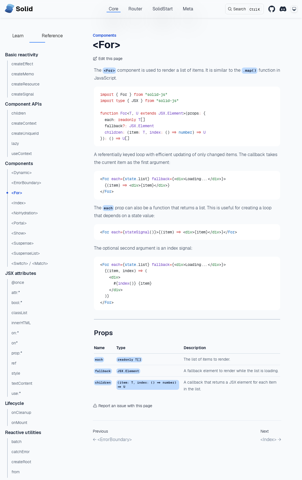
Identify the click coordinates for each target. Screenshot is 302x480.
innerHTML (21, 322)
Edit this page (108, 58)
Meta (188, 9)
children (18, 113)
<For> (16, 192)
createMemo (22, 73)
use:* (16, 393)
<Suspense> (22, 243)
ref (13, 363)
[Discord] (283, 9)
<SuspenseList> (25, 253)
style (15, 373)
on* (14, 342)
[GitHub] (271, 9)
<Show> (18, 233)
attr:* (15, 292)
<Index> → (270, 439)
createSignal (22, 94)
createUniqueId (25, 133)
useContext (21, 153)
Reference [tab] (52, 36)
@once (17, 282)
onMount (19, 422)
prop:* (16, 353)
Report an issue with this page (122, 405)
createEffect (22, 63)
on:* (15, 332)
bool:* (16, 302)
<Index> (18, 202)
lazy (15, 143)
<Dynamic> (21, 172)
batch (16, 441)
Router (135, 9)
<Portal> (19, 223)
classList (19, 312)
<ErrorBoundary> (26, 182)
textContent (21, 383)
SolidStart (163, 9)
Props (103, 332)
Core (113, 9)
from (15, 471)
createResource (25, 84)
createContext (23, 123)
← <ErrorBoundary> (112, 439)
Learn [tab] (18, 36)
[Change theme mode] (294, 9)
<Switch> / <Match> (29, 263)
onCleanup (21, 412)
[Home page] (18, 9)
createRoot (21, 461)
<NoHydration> (24, 212)
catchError (20, 451)
